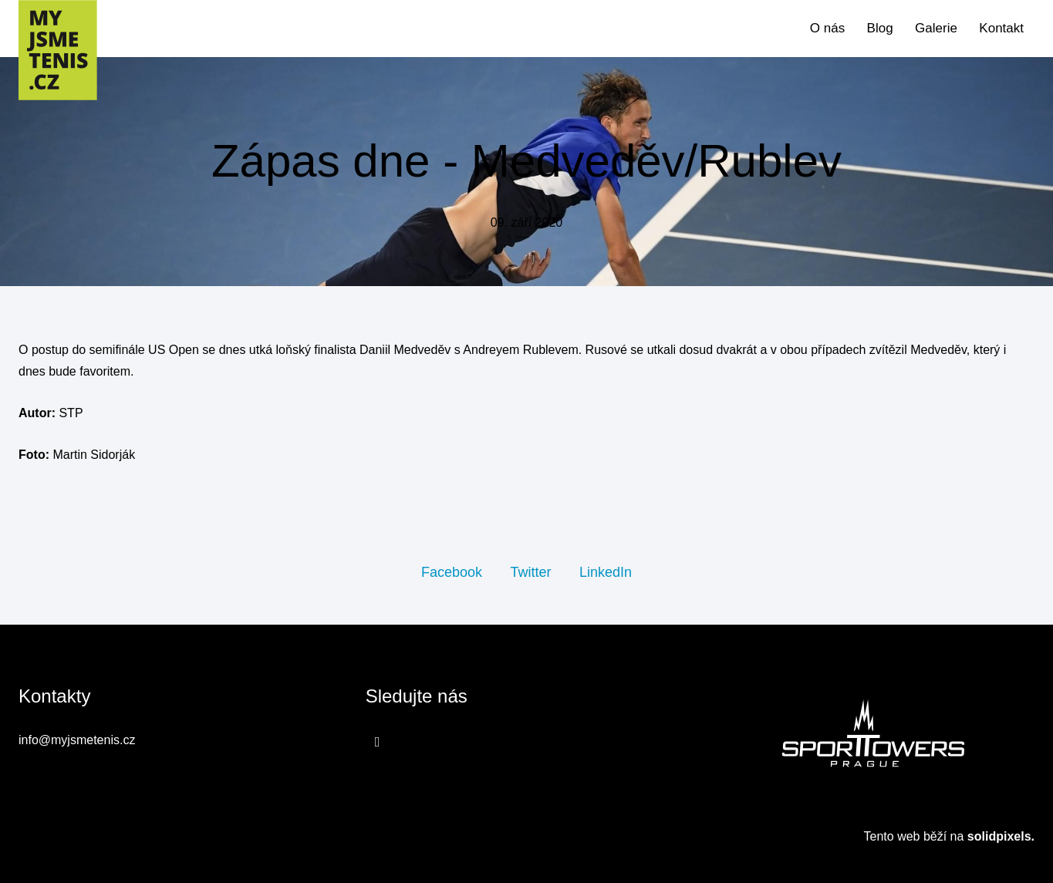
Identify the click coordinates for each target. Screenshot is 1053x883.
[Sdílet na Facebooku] (451, 571)
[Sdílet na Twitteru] (530, 571)
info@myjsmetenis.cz (77, 740)
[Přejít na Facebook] (378, 741)
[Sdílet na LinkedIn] (605, 571)
